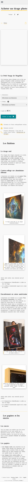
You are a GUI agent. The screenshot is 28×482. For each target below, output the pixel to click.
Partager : (11, 14)
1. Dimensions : (5, 95)
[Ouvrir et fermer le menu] (2, 2)
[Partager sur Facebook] (15, 15)
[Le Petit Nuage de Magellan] (14, 30)
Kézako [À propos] (21, 480)
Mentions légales (14, 477)
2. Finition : (4, 101)
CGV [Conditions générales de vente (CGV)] (21, 477)
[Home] (13, 2)
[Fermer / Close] (4, 23)
